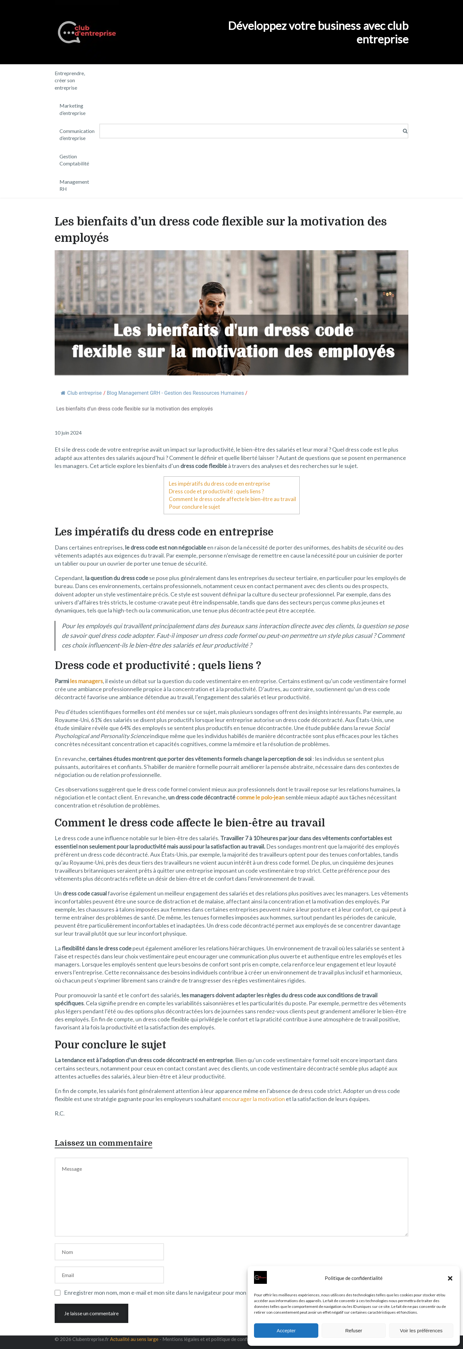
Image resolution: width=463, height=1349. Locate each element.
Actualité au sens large (134, 1339)
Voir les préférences (421, 1330)
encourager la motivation (253, 1098)
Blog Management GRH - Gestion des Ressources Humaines (175, 393)
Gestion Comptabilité (74, 159)
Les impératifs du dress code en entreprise (219, 483)
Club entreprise (81, 393)
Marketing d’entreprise (72, 109)
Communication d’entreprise (77, 134)
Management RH (74, 185)
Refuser (353, 1330)
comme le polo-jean (260, 797)
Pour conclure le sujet (194, 506)
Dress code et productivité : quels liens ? (216, 491)
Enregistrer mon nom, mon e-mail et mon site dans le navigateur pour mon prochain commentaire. (184, 1292)
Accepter (286, 1330)
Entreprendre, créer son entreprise (70, 80)
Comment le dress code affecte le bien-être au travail (232, 499)
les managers (86, 680)
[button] (450, 1278)
